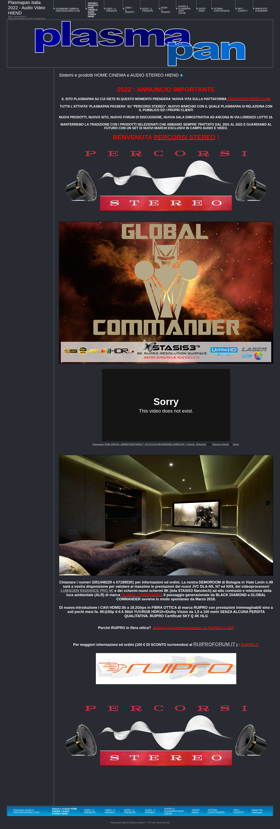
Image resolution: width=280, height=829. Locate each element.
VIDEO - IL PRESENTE (111, 10)
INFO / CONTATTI (242, 10)
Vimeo (236, 444)
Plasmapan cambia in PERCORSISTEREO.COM (68, 10)
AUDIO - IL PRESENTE (147, 10)
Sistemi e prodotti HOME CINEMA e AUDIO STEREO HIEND (93, 10)
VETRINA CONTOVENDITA (222, 10)
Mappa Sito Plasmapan (261, 10)
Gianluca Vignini (220, 444)
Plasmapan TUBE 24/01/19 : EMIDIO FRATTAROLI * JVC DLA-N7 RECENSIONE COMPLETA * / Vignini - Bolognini (149, 444)
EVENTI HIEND (202, 10)
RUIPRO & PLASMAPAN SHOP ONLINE (174, 811)
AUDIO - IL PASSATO (150, 811)
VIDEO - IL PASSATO (110, 811)
